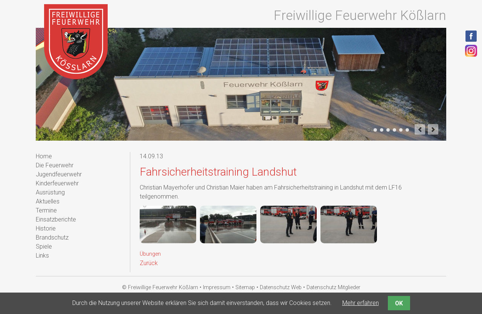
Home (44, 156)
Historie (46, 228)
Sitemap (245, 287)
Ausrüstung (50, 192)
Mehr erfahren (360, 302)
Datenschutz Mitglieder (333, 287)
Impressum (216, 287)
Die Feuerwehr (54, 165)
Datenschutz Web (281, 287)
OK (399, 303)
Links (42, 255)
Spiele (44, 246)
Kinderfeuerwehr (57, 183)
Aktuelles (47, 201)
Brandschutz (52, 237)
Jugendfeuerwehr (59, 174)
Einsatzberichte (56, 219)
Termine (46, 210)
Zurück (149, 263)
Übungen (150, 254)
